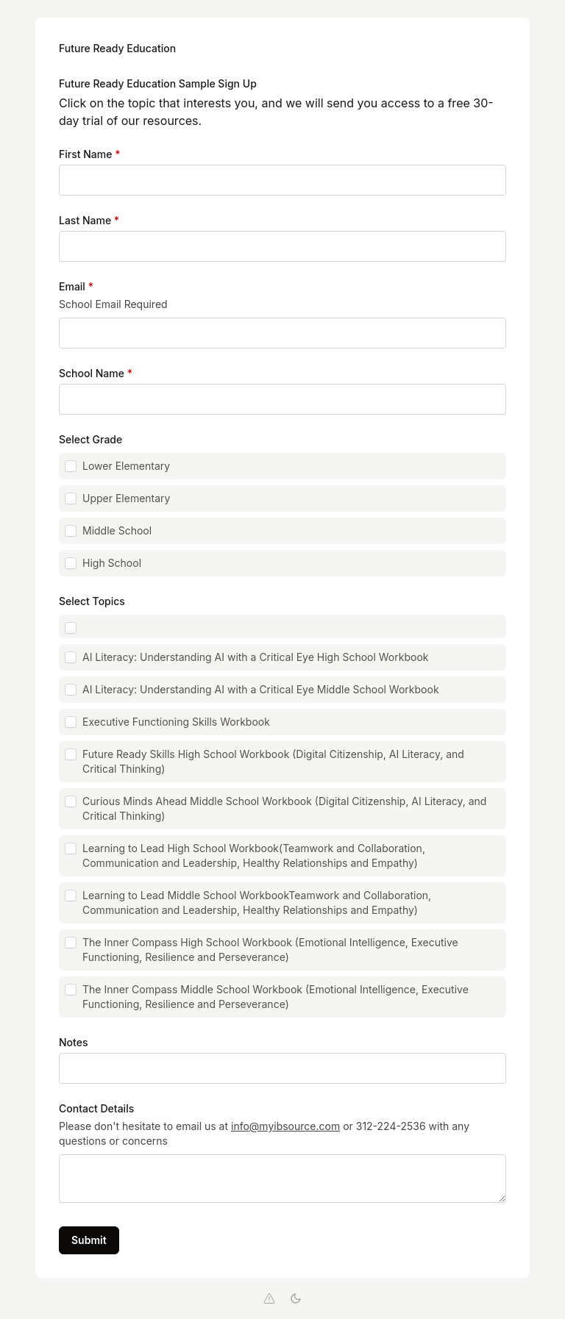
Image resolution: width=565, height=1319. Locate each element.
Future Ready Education (117, 48)
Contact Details (96, 1108)
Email (76, 286)
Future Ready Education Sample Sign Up (158, 83)
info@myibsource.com (285, 1126)
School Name (95, 373)
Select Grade (90, 439)
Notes (73, 1042)
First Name (89, 154)
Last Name (89, 220)
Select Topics (92, 601)
